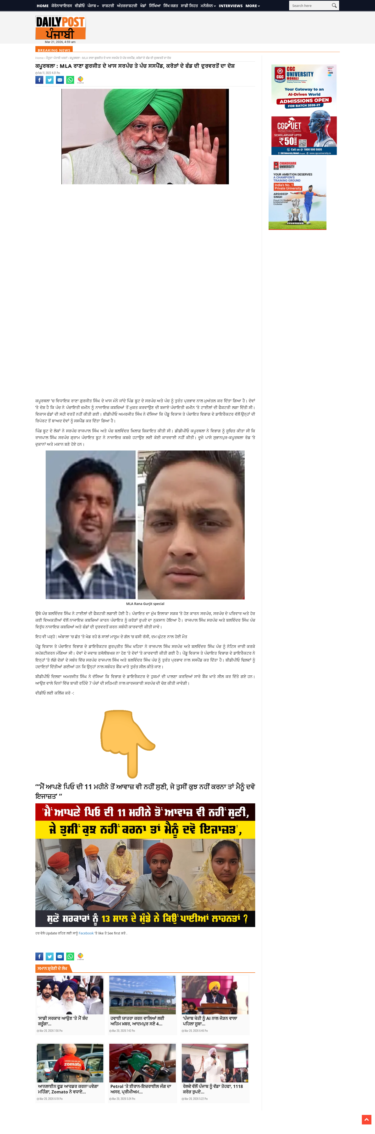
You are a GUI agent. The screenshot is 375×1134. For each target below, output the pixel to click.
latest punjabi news (64, 950)
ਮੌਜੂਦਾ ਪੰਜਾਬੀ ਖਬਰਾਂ (56, 58)
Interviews (231, 5)
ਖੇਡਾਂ (143, 5)
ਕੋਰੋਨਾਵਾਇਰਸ (61, 5)
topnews (117, 950)
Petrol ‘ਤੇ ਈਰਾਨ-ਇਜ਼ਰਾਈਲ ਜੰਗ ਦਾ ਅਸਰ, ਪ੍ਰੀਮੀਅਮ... (140, 1089)
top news (105, 950)
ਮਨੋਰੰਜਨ (207, 5)
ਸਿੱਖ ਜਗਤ (170, 5)
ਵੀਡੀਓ (80, 5)
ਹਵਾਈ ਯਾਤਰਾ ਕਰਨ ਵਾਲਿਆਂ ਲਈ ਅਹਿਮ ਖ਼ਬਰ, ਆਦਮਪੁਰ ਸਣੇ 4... (137, 1021)
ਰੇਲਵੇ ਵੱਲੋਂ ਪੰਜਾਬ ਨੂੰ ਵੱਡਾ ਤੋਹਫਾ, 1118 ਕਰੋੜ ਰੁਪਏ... (213, 1089)
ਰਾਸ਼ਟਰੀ (108, 5)
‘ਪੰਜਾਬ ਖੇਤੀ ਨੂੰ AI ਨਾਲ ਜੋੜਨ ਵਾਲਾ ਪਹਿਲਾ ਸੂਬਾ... (210, 1021)
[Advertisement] (145, 226)
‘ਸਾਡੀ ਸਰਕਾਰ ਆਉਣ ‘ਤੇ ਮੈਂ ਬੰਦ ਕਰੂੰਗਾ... (63, 1021)
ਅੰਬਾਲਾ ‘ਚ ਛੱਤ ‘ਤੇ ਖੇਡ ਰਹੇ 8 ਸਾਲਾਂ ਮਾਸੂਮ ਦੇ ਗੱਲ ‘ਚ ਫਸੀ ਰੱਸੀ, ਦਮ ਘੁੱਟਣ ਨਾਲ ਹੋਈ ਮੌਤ (122, 636)
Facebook (86, 933)
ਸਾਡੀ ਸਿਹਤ (189, 5)
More (251, 5)
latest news (42, 950)
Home (43, 5)
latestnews (84, 950)
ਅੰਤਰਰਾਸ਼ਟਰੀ (127, 5)
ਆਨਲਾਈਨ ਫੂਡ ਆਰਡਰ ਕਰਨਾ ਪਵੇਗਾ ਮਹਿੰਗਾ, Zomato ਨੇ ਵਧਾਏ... (68, 1089)
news (96, 950)
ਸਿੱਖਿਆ (154, 5)
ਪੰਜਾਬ (92, 5)
